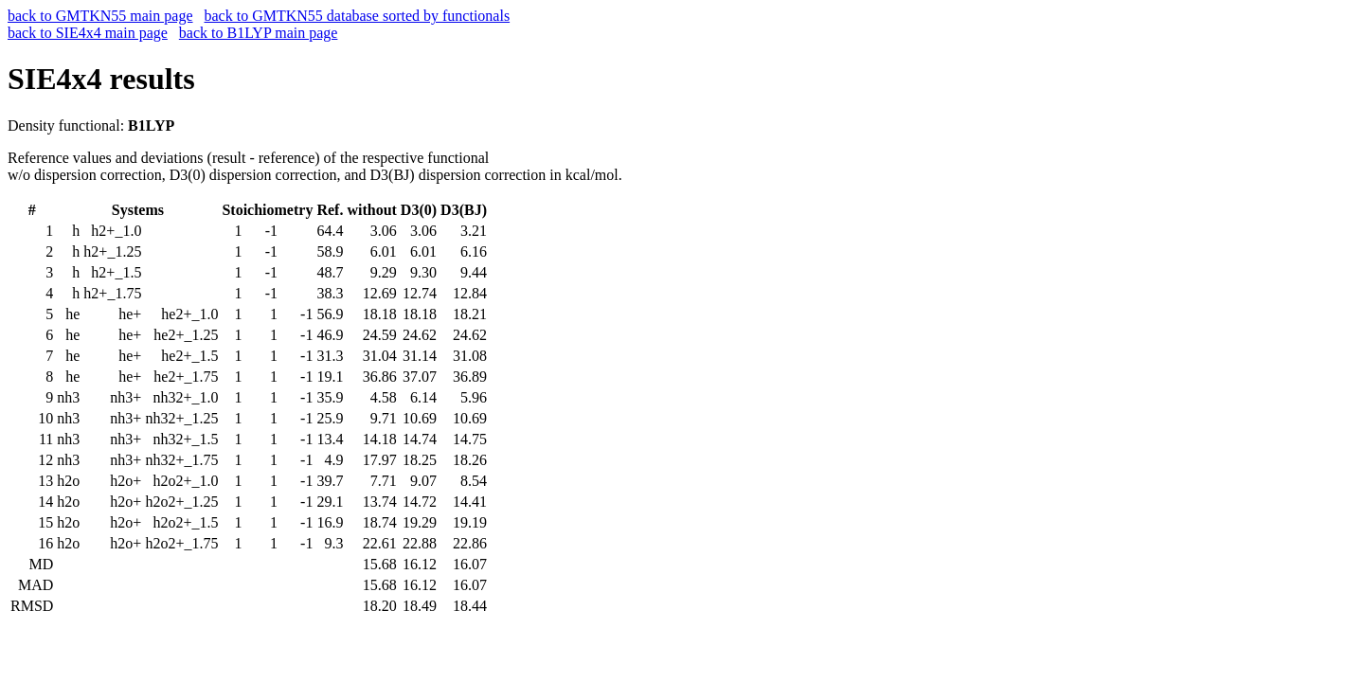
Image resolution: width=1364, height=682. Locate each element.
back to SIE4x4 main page (88, 33)
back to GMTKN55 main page (100, 16)
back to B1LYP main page (258, 33)
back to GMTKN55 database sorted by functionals (358, 16)
